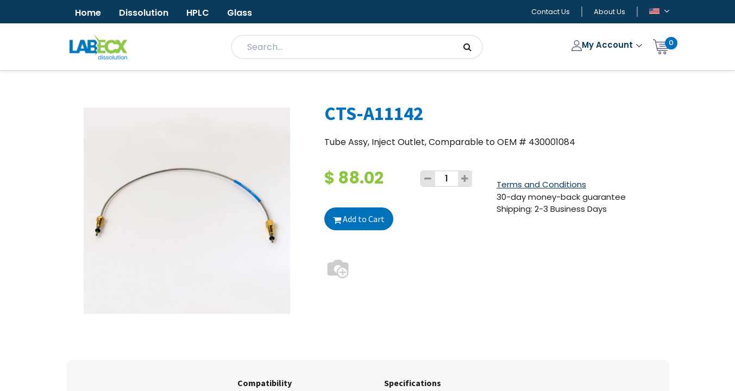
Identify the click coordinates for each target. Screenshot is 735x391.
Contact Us (550, 12)
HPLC (197, 13)
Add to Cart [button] (359, 218)
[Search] (467, 47)
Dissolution (143, 13)
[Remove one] (428, 178)
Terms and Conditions (541, 184)
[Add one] (465, 178)
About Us (609, 12)
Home (88, 13)
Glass (239, 13)
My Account (603, 45)
